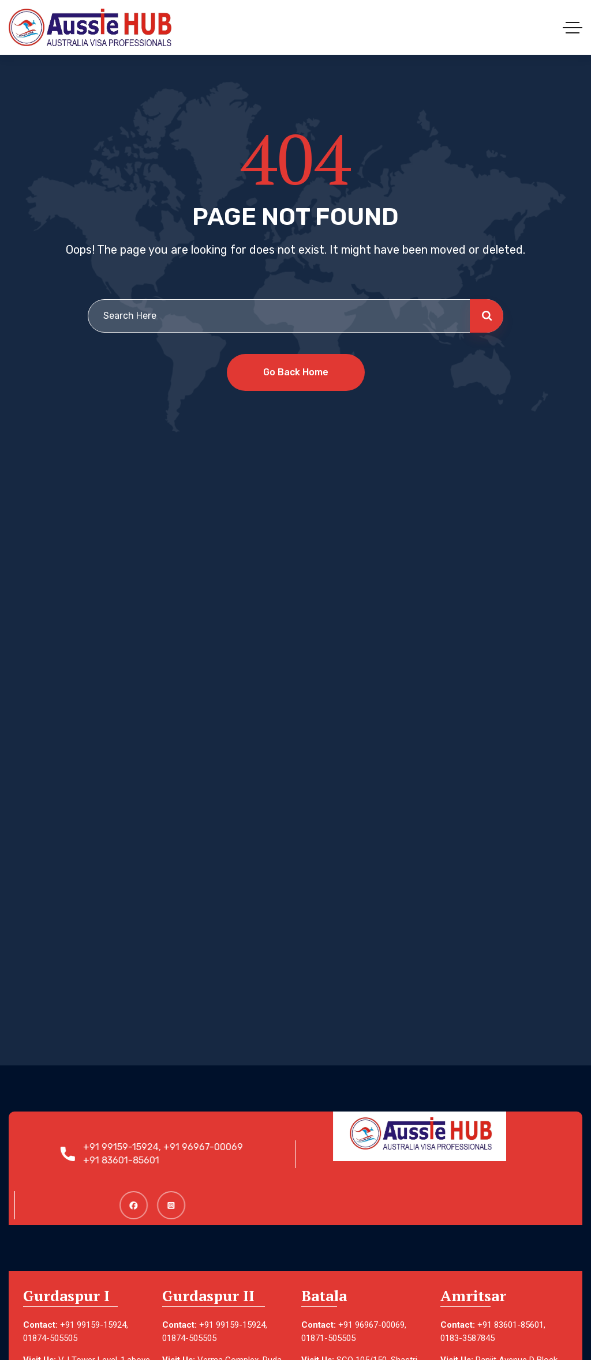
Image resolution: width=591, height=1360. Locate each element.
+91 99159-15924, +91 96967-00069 (168, 1147)
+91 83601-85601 (126, 1160)
